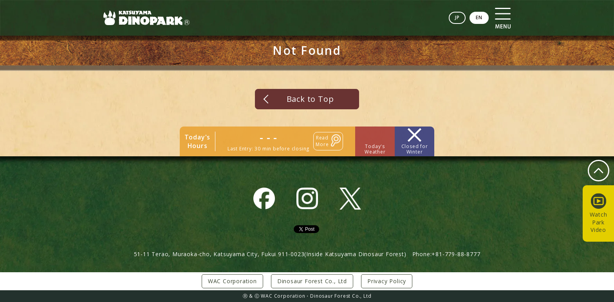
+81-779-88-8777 (456, 254)
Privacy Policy (386, 281)
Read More (322, 141)
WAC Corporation (232, 281)
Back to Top (310, 99)
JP (457, 17)
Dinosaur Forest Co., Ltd (312, 281)
